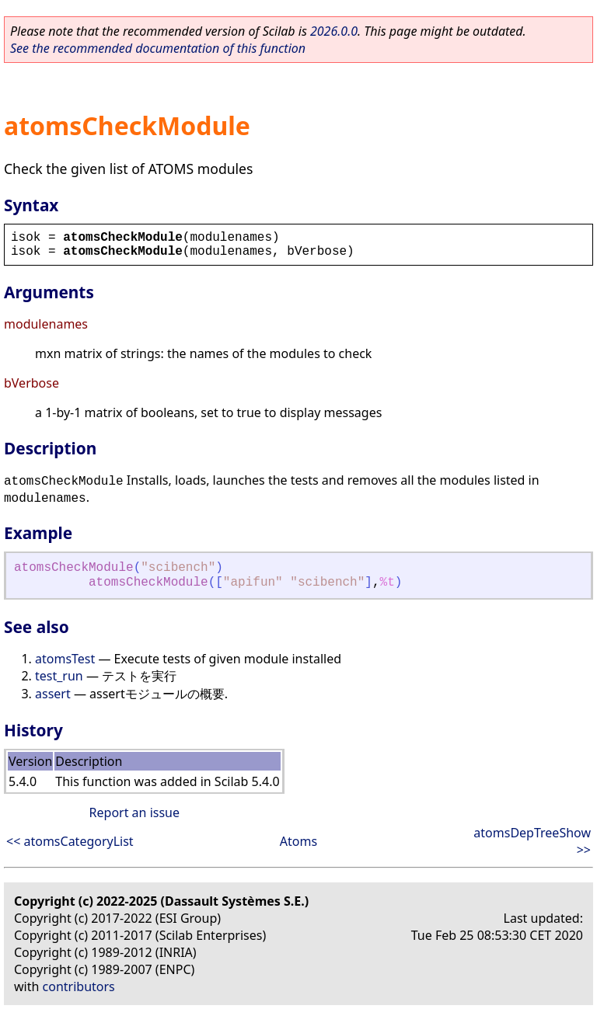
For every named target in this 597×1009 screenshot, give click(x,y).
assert (53, 693)
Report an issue (134, 812)
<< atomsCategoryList (70, 841)
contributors (79, 986)
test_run (59, 675)
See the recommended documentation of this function (157, 48)
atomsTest (65, 658)
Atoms (298, 841)
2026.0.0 (334, 31)
